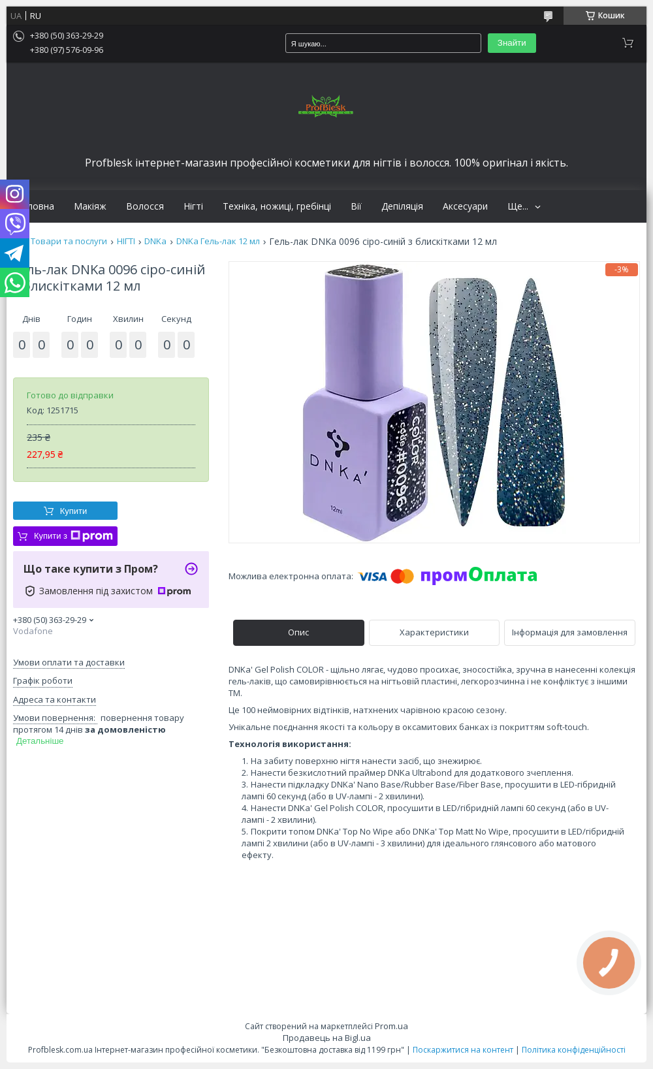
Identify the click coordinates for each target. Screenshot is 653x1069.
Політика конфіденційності (574, 1049)
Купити (74, 511)
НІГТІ (126, 241)
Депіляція (402, 206)
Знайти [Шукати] (512, 43)
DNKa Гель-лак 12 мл (218, 241)
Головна (35, 206)
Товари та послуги (69, 241)
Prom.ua (391, 1026)
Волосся (145, 206)
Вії (356, 206)
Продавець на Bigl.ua (327, 1038)
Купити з (73, 536)
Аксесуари (465, 206)
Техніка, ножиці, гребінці (277, 206)
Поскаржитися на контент (463, 1049)
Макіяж (90, 206)
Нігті (193, 206)
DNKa (155, 241)
